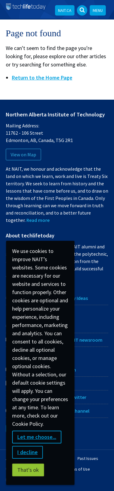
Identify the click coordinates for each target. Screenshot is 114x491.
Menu (98, 10)
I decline (27, 452)
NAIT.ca (64, 10)
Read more (38, 220)
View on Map (23, 154)
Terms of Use (78, 469)
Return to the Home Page (42, 77)
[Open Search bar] (82, 10)
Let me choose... (36, 436)
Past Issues (88, 458)
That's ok (28, 469)
